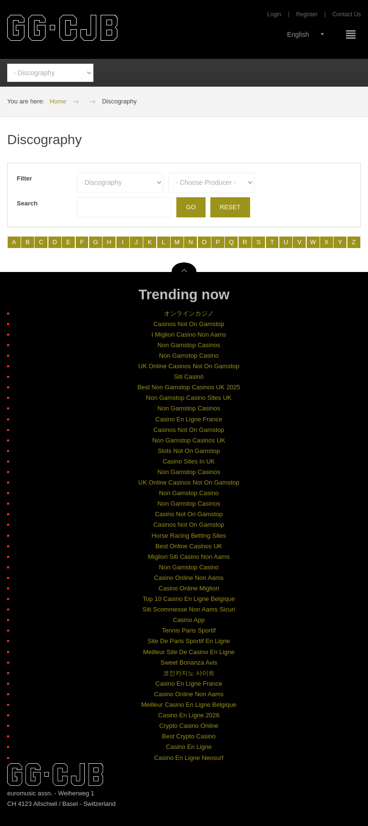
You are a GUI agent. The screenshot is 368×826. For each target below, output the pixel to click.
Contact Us (347, 14)
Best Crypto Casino (189, 736)
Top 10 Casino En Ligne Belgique (189, 598)
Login (274, 14)
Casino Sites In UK (188, 461)
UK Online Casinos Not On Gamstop (189, 366)
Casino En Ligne (188, 746)
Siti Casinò (189, 376)
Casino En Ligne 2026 (188, 715)
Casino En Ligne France (188, 419)
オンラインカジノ (189, 313)
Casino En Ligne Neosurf (189, 757)
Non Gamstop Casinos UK (188, 440)
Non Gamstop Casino (188, 355)
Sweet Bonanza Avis (189, 662)
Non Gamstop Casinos (189, 345)
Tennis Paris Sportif (189, 630)
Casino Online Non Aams (188, 577)
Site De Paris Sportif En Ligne (189, 641)
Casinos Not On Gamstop (188, 324)
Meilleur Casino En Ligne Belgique (189, 704)
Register (307, 14)
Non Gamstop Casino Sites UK (188, 397)
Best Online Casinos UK (188, 546)
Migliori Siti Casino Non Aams (189, 556)
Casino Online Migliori (189, 588)
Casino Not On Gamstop (189, 514)
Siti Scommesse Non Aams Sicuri (189, 609)
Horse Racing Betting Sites (188, 535)
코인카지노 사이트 (189, 673)
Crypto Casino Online (188, 725)
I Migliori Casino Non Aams (188, 334)
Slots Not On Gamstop (189, 450)
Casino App (189, 619)
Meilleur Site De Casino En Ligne (189, 652)
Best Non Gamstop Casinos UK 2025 (189, 387)
